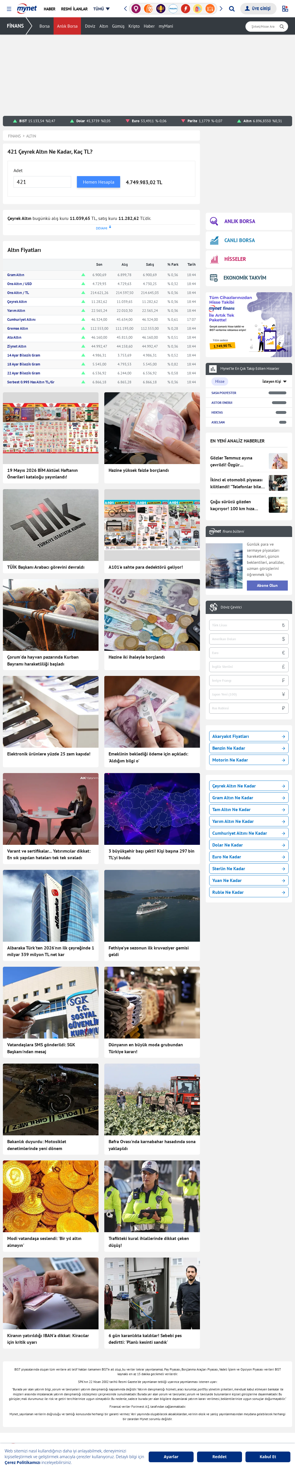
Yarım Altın (16, 310)
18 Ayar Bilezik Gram (23, 364)
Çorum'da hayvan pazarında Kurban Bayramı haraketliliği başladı (43, 660)
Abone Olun (267, 585)
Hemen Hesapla (98, 182)
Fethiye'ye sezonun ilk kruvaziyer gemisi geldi (149, 951)
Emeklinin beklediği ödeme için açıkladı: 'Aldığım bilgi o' (148, 757)
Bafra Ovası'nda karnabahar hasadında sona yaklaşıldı (152, 1145)
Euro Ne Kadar (248, 857)
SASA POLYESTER (223, 393)
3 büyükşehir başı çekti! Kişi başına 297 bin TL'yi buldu (151, 854)
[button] (9, 9)
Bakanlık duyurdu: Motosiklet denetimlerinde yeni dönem (36, 1145)
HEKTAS (217, 412)
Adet (18, 170)
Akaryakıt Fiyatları (248, 736)
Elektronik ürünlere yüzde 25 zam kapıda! (48, 754)
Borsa (44, 26)
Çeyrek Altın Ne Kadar (248, 786)
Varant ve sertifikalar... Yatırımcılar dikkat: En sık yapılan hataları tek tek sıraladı (48, 854)
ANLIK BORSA (232, 221)
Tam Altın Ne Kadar (248, 809)
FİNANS (15, 25)
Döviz (90, 26)
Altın (103, 26)
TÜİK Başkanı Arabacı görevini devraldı (45, 567)
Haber (149, 26)
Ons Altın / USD (19, 283)
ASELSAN (218, 422)
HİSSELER (228, 259)
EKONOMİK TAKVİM (238, 278)
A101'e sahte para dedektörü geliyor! (146, 567)
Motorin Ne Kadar (248, 760)
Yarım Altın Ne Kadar (248, 821)
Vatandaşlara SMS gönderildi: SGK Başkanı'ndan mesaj (41, 1048)
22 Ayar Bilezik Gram (23, 373)
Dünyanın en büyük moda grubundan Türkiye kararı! (146, 1048)
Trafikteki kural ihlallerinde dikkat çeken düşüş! (149, 1241)
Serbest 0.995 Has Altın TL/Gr (30, 382)
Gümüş (118, 26)
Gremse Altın (17, 328)
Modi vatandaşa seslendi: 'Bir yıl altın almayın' (44, 1241)
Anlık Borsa (67, 26)
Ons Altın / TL (18, 292)
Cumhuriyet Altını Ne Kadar (248, 833)
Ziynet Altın (16, 346)
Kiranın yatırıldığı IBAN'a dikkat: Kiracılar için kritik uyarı (48, 1339)
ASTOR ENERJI (221, 402)
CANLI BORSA (232, 240)
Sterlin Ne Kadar (248, 868)
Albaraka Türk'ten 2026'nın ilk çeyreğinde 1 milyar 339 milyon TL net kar (50, 951)
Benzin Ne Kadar (248, 748)
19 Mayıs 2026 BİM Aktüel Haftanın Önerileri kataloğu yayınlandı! (42, 473)
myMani (166, 26)
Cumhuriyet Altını (21, 319)
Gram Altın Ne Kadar (248, 797)
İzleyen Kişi (271, 381)
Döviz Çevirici (231, 607)
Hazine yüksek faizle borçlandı (139, 470)
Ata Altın (14, 337)
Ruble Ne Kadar (248, 892)
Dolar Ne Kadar (248, 845)
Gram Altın (15, 274)
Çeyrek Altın (17, 301)
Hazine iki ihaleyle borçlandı (137, 657)
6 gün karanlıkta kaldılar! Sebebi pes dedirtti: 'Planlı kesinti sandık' (145, 1339)
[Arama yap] (232, 8)
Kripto (134, 26)
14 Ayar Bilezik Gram (23, 355)
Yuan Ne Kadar (248, 880)
